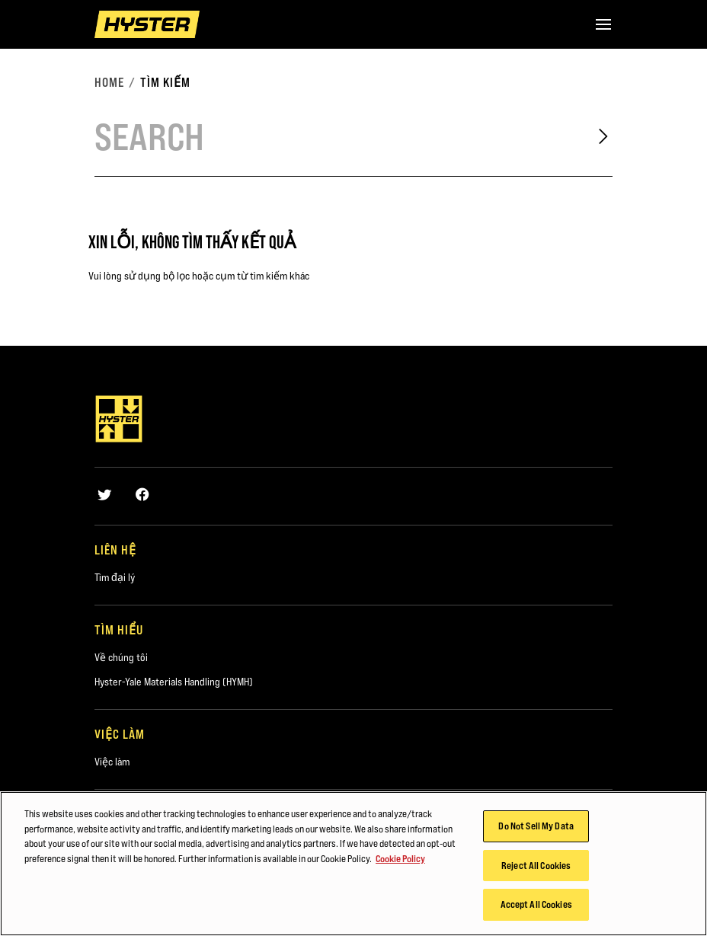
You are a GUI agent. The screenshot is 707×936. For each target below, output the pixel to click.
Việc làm (112, 762)
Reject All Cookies (536, 867)
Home (109, 82)
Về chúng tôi (121, 657)
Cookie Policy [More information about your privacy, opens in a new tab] (400, 860)
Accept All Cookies (536, 906)
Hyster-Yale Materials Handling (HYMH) (173, 682)
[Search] (332, 136)
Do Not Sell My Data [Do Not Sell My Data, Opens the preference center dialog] (535, 827)
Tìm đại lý (114, 577)
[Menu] (603, 24)
